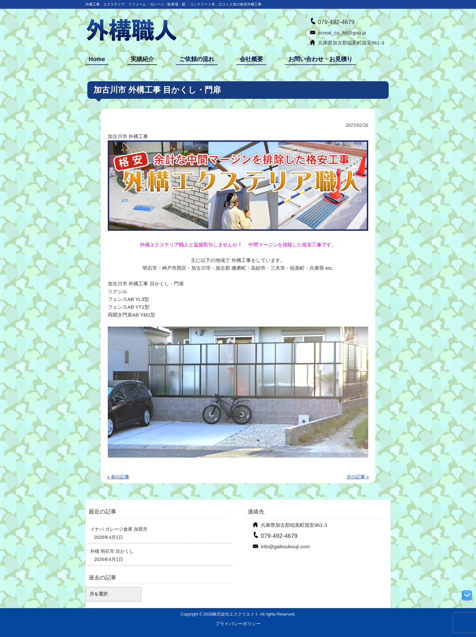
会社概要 (251, 59)
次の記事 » (358, 476)
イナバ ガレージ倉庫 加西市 (118, 529)
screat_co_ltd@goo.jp (342, 32)
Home (97, 59)
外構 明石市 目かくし (112, 551)
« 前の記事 (118, 476)
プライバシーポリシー (238, 623)
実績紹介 (142, 59)
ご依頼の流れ (196, 59)
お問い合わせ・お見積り (320, 59)
